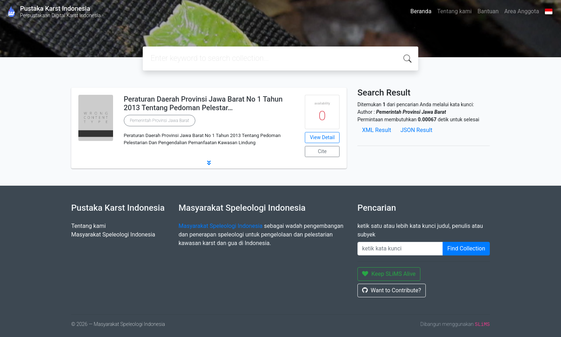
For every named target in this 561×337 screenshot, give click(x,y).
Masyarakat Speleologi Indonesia (113, 234)
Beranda (420, 11)
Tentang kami (454, 11)
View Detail (322, 137)
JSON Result (416, 130)
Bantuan (487, 11)
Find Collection (466, 248)
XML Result (376, 130)
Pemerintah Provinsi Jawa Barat (159, 120)
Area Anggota (521, 11)
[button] (209, 162)
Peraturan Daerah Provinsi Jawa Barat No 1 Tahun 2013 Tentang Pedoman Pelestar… (203, 103)
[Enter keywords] (400, 248)
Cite (322, 151)
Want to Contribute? (391, 290)
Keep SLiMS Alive (389, 273)
